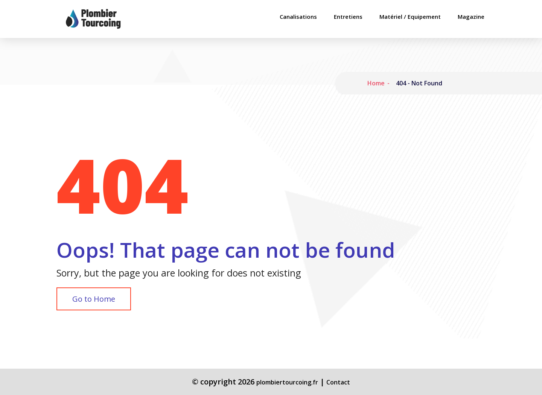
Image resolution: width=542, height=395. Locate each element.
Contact (338, 382)
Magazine (471, 17)
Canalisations (298, 17)
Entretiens (348, 17)
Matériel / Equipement (410, 17)
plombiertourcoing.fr (287, 382)
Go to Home (93, 299)
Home (376, 83)
